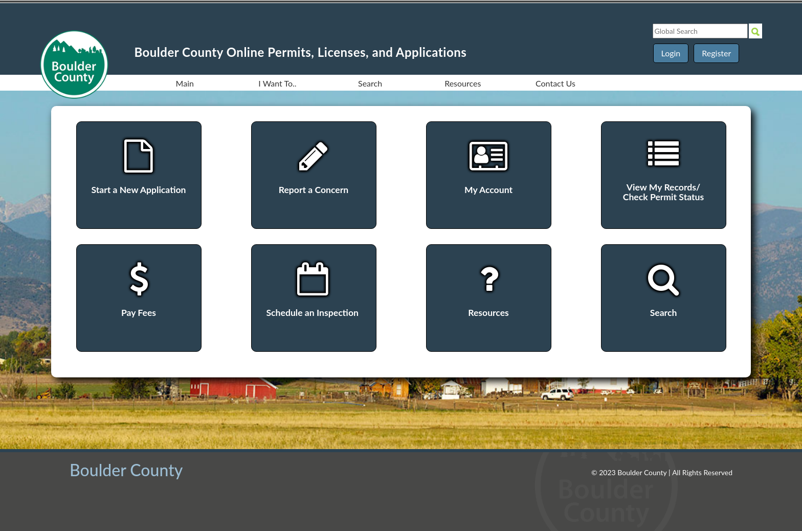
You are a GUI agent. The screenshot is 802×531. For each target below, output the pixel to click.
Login (671, 53)
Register (716, 53)
